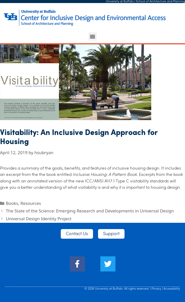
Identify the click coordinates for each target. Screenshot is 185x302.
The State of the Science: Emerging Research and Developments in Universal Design (90, 211)
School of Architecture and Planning (160, 1)
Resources (30, 203)
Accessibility (172, 288)
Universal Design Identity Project (39, 219)
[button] (92, 36)
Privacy (156, 288)
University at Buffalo (120, 1)
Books (12, 203)
